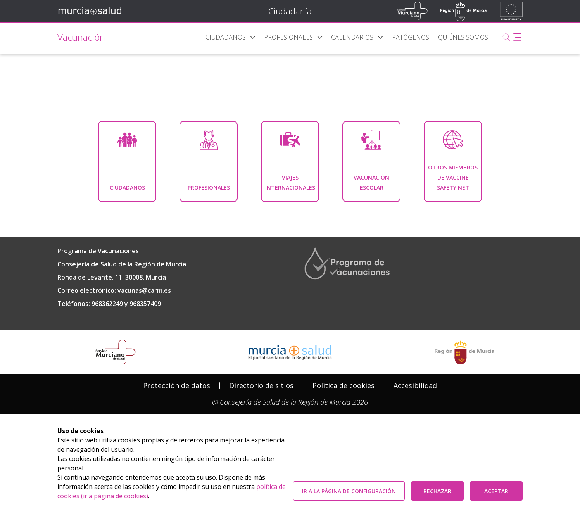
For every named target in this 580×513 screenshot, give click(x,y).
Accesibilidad (415, 385)
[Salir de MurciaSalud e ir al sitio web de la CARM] (464, 352)
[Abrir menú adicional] (517, 37)
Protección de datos (176, 385)
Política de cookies (343, 385)
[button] (253, 37)
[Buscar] (506, 37)
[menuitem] (226, 37)
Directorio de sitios (261, 385)
